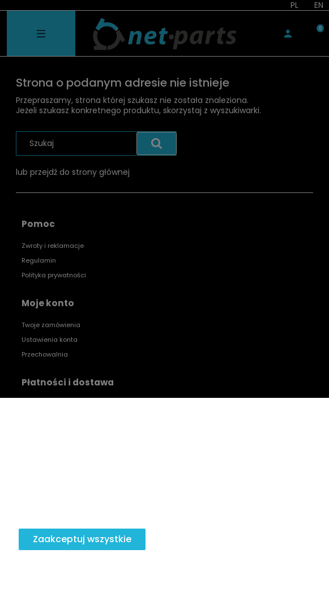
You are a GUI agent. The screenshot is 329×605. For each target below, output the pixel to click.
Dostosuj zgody (227, 516)
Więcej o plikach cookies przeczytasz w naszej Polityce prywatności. (151, 491)
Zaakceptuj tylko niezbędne (96, 516)
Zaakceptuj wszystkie (82, 539)
